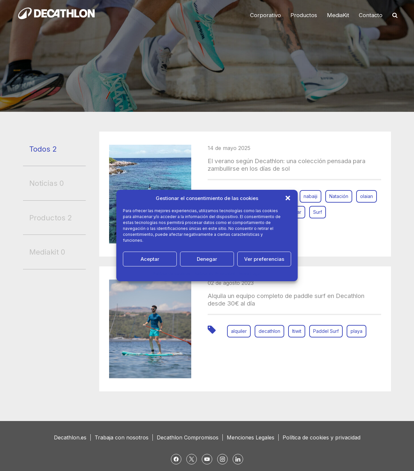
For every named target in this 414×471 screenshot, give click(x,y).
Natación (338, 196)
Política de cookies (171, 273)
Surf (317, 212)
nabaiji (310, 196)
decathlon (269, 331)
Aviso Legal (250, 273)
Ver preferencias (264, 259)
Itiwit (296, 331)
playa (356, 331)
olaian (366, 196)
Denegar (207, 259)
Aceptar (150, 259)
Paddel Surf (326, 331)
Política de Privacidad (214, 273)
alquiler (239, 331)
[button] (288, 198)
